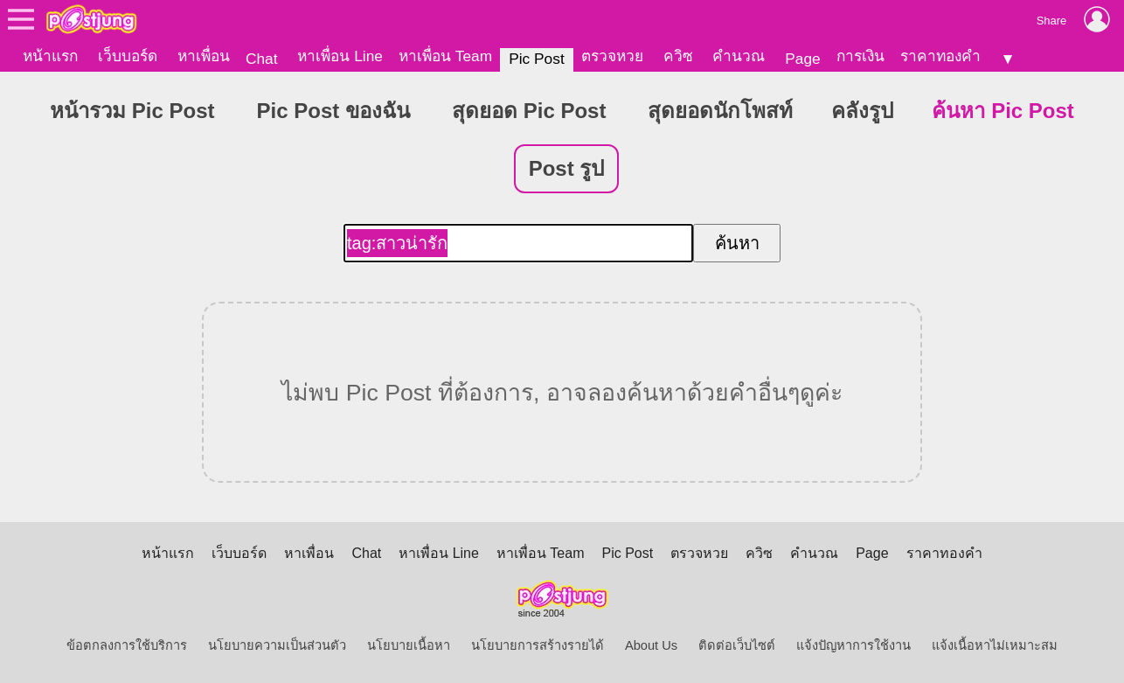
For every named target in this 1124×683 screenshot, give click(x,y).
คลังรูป (862, 110)
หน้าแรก (50, 56)
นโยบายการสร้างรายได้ (537, 645)
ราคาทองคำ (940, 56)
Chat (262, 58)
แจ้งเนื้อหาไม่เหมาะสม (995, 645)
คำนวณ (738, 56)
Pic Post (537, 58)
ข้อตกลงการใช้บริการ (126, 645)
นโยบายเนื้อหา (408, 645)
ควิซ (678, 56)
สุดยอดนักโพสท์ (720, 110)
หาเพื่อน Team (445, 56)
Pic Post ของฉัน (333, 110)
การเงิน (860, 56)
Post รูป (567, 168)
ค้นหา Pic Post (1002, 110)
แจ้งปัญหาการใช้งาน (853, 645)
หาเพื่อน (203, 56)
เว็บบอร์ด (127, 56)
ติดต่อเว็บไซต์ (736, 645)
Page (802, 58)
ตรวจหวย (612, 56)
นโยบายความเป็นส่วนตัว (277, 645)
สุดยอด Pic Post (529, 110)
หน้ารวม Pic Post (132, 110)
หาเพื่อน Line (340, 56)
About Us (651, 645)
